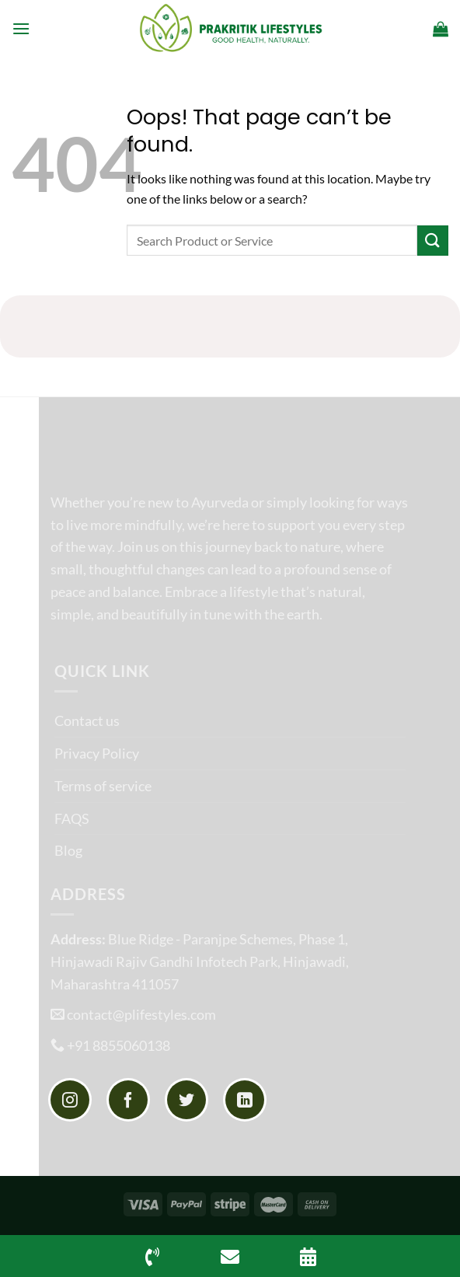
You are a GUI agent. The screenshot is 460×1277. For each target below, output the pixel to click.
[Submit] (432, 240)
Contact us (87, 720)
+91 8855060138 (118, 1045)
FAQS (71, 818)
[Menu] (21, 28)
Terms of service (103, 785)
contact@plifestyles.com (141, 1014)
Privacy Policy (96, 753)
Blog (68, 850)
